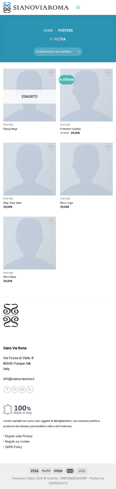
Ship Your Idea (12, 202)
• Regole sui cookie (16, 441)
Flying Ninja (10, 128)
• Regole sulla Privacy (18, 436)
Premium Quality (70, 128)
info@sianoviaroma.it (18, 379)
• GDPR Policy (12, 447)
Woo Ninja (9, 276)
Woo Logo (66, 202)
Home (48, 31)
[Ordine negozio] (58, 52)
